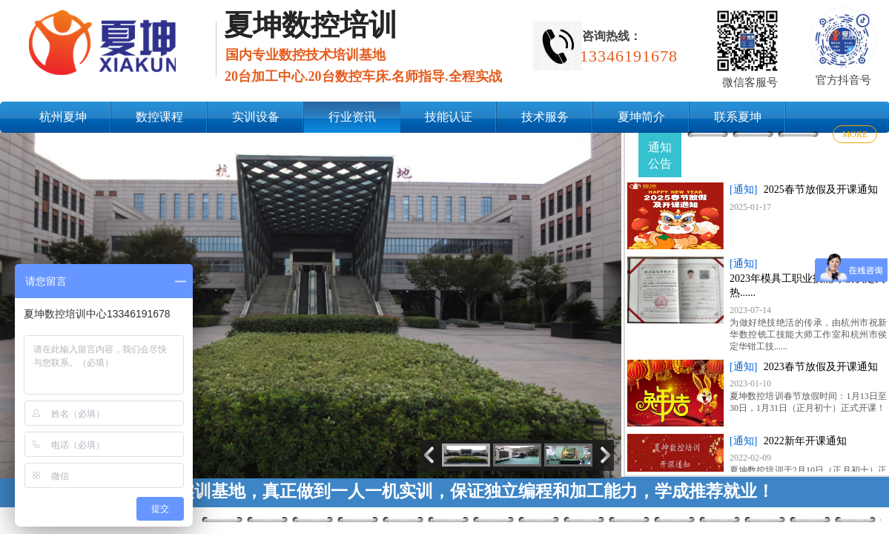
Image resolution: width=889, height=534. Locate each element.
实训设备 (256, 117)
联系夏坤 (737, 117)
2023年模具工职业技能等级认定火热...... (807, 286)
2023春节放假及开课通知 (821, 366)
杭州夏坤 (63, 117)
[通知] (743, 189)
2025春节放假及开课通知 (821, 189)
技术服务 (545, 117)
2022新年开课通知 (805, 440)
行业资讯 (352, 117)
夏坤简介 (641, 117)
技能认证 (448, 117)
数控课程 (159, 117)
